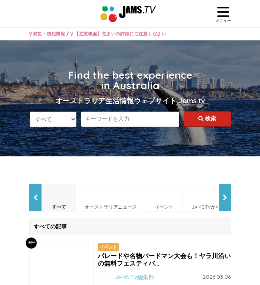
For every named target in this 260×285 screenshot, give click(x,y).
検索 (207, 118)
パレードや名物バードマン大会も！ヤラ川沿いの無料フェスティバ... (164, 259)
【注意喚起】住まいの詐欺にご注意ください (118, 33)
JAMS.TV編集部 (134, 277)
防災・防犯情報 (47, 33)
